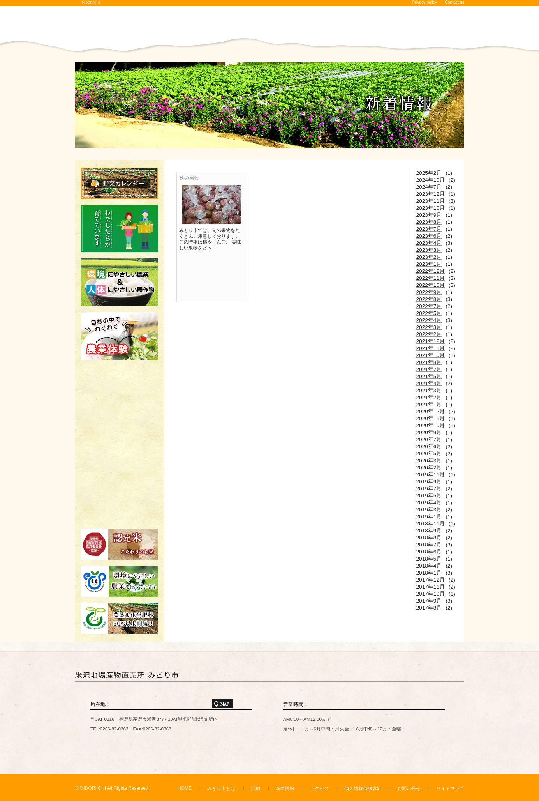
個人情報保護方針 (363, 788)
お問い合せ (409, 788)
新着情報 (285, 788)
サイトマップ (450, 788)
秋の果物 (189, 178)
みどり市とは (221, 788)
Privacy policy (424, 2)
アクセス (319, 788)
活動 (255, 788)
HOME (185, 788)
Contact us (454, 2)
